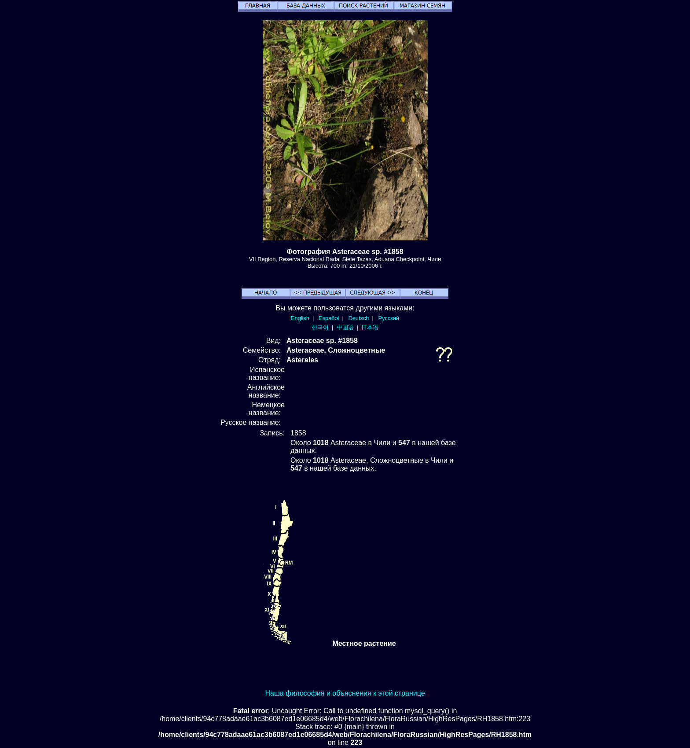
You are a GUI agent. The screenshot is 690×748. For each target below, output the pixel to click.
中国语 (345, 327)
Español (329, 318)
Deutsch (358, 318)
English (300, 318)
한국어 (320, 327)
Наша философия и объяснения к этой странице (345, 693)
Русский (388, 318)
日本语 (369, 327)
